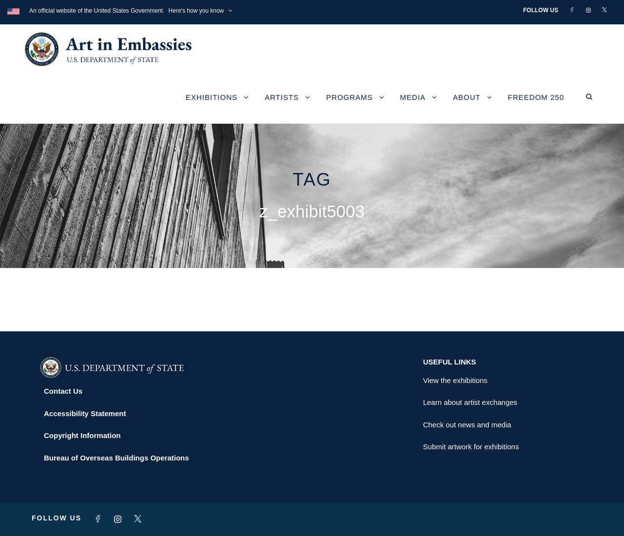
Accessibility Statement (85, 413)
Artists (282, 97)
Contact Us (63, 391)
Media (413, 97)
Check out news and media (467, 425)
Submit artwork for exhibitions (471, 446)
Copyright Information (82, 435)
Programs (349, 97)
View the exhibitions (455, 380)
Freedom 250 (536, 97)
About (467, 97)
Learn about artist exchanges (470, 402)
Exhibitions (211, 97)
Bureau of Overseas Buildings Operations (116, 458)
